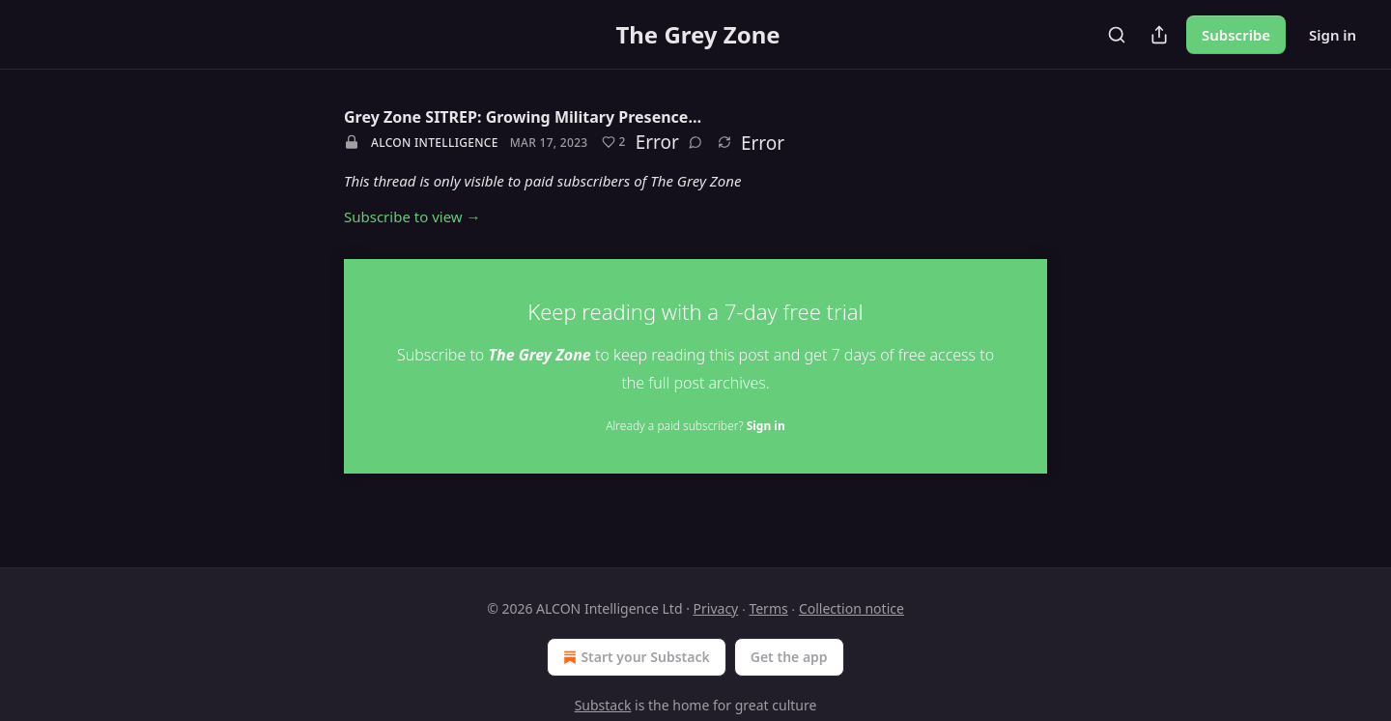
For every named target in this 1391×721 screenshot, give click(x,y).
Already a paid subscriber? (695, 426)
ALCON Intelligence (434, 142)
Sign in (1332, 34)
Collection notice (851, 608)
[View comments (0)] (695, 142)
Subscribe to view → (412, 216)
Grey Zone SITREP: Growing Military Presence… (522, 117)
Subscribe (1236, 34)
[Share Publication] (1159, 34)
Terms (768, 608)
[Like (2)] (614, 142)
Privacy (716, 608)
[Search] (1116, 34)
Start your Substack (634, 657)
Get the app (789, 657)
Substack (603, 705)
